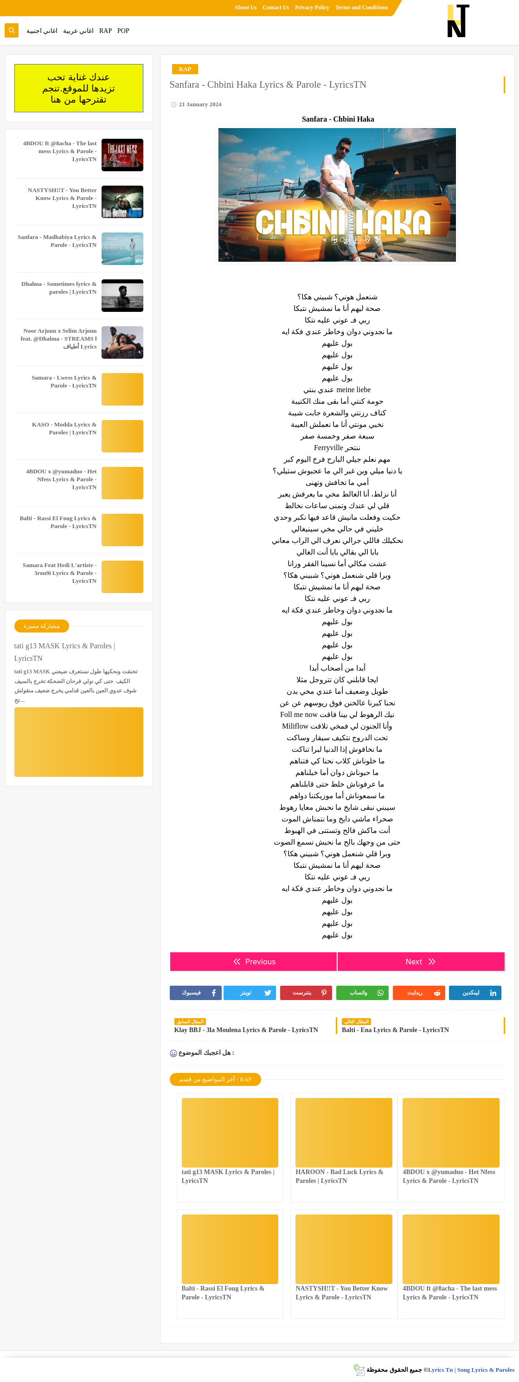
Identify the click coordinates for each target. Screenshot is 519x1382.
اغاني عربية (78, 30)
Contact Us (276, 7)
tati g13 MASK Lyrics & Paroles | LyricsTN (64, 652)
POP (123, 30)
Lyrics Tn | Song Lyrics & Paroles (471, 1369)
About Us (245, 7)
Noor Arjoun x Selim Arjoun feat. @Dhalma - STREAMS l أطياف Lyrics (58, 338)
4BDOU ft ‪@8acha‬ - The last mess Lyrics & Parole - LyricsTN (60, 151)
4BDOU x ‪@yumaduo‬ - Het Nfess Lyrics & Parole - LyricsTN (61, 479)
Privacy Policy (312, 7)
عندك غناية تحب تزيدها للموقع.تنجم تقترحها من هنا (78, 88)
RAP (105, 30)
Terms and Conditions (361, 7)
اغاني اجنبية (42, 30)
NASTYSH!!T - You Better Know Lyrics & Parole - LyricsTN (62, 198)
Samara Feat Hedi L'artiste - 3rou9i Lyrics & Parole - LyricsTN (60, 573)
